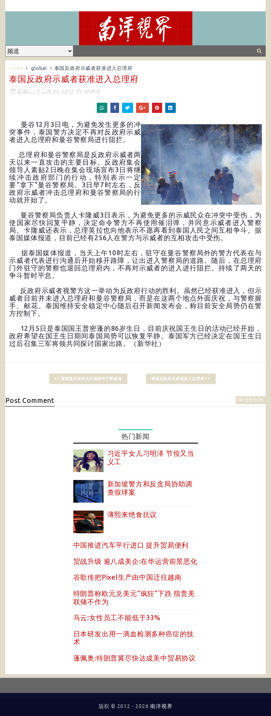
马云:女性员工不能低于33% (117, 617)
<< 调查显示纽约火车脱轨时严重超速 (88, 379)
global (39, 68)
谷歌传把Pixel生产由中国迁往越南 (127, 577)
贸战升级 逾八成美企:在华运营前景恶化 (135, 561)
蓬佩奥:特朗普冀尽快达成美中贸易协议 (134, 658)
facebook (250, 399)
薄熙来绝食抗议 (132, 514)
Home (16, 68)
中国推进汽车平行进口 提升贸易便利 (131, 545)
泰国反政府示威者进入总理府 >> (181, 379)
